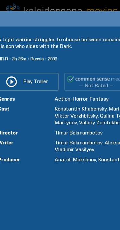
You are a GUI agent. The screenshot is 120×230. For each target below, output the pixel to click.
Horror (80, 99)
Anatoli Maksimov (75, 160)
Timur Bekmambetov (79, 133)
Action (62, 99)
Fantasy (99, 99)
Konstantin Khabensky (81, 109)
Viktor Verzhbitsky (76, 116)
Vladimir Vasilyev (74, 149)
